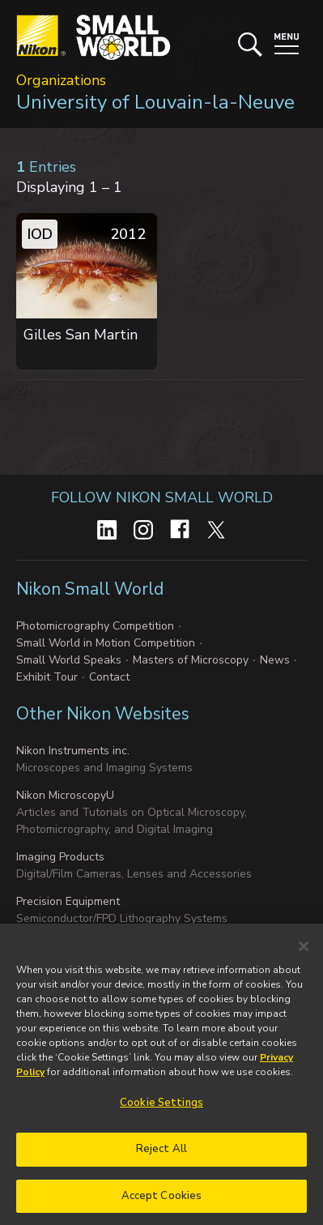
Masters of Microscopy (191, 660)
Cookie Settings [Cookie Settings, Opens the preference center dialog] (161, 1110)
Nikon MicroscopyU (65, 795)
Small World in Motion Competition (105, 643)
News (275, 660)
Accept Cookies (161, 1203)
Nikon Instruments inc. (73, 750)
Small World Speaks (68, 660)
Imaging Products (60, 856)
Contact (109, 677)
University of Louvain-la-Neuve (155, 102)
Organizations (61, 80)
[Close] (303, 954)
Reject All (161, 1156)
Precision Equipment (68, 901)
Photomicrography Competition (95, 626)
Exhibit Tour (47, 677)
